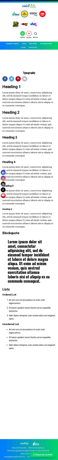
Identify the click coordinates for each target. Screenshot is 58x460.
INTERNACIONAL (46, 44)
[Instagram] (3, 178)
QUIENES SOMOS (12, 44)
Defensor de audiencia (36, 448)
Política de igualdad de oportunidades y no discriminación (28, 451)
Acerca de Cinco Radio (29, 454)
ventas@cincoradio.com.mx (14, 457)
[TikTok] (3, 189)
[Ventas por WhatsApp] (22, 34)
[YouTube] (3, 195)
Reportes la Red (42, 454)
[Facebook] (3, 172)
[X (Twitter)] (3, 184)
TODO (24, 44)
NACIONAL (33, 44)
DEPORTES (33, 47)
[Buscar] (35, 34)
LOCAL (23, 47)
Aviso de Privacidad (19, 448)
